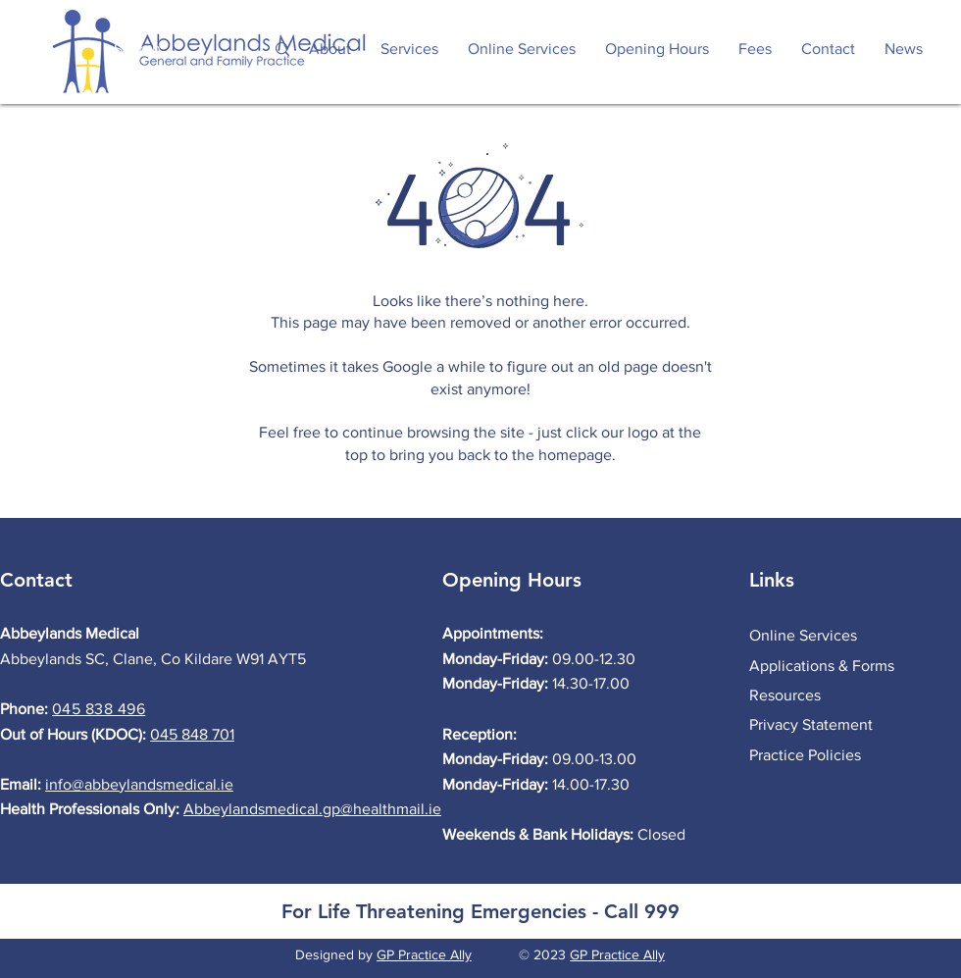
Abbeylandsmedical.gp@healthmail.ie (312, 808)
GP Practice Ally (424, 954)
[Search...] (168, 49)
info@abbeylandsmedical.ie (139, 784)
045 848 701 (192, 734)
